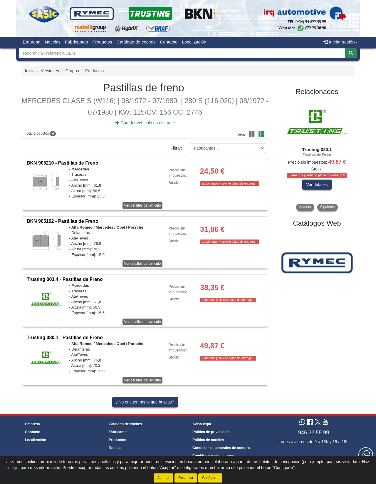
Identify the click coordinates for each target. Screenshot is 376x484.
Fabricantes (76, 41)
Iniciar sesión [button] (340, 41)
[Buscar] (351, 53)
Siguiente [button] (327, 207)
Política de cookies (208, 440)
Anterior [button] (305, 207)
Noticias (53, 41)
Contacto (168, 41)
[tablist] (317, 155)
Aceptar (163, 478)
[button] (253, 134)
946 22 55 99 (313, 433)
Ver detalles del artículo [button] (142, 205)
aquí (15, 467)
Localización (194, 41)
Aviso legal (201, 424)
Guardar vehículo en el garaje (145, 122)
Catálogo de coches (136, 41)
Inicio (30, 70)
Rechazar (185, 478)
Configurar (210, 478)
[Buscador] (182, 53)
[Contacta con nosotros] (365, 454)
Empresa (32, 41)
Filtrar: (176, 148)
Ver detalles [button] (317, 184)
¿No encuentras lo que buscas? (145, 402)
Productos (102, 41)
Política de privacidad (210, 432)
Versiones (50, 70)
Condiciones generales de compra (221, 448)
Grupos (72, 70)
